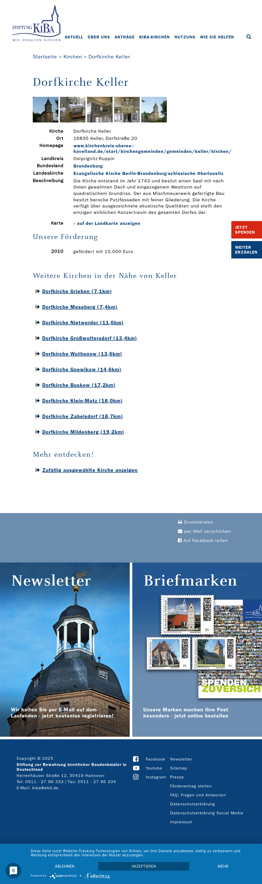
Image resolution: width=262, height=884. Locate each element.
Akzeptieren (144, 866)
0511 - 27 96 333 (44, 781)
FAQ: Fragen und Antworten (198, 795)
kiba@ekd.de (45, 787)
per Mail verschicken (204, 531)
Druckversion (195, 522)
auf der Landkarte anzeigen (108, 223)
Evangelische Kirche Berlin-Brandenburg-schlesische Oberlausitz (148, 173)
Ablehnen (64, 866)
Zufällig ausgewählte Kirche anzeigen (90, 470)
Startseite (45, 57)
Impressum (181, 821)
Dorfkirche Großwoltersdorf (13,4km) (89, 338)
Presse (177, 777)
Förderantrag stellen (191, 786)
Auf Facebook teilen (203, 540)
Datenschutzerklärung (192, 804)
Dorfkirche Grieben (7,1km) (77, 291)
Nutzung (184, 37)
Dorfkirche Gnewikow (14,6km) (82, 369)
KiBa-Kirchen (154, 37)
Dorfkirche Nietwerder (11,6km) (83, 322)
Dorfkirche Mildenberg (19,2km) (83, 432)
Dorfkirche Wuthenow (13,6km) (82, 354)
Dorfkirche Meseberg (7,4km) (80, 307)
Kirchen (72, 57)
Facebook (155, 759)
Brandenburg (88, 166)
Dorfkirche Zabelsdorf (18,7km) (82, 416)
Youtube (154, 768)
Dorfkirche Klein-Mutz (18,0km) (82, 401)
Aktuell (74, 37)
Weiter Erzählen (246, 250)
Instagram (156, 777)
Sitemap (178, 768)
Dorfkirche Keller (109, 57)
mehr (223, 866)
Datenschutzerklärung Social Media (206, 812)
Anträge (125, 37)
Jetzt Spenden (245, 230)
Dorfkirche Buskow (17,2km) (79, 385)
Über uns (99, 37)
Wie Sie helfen (217, 37)
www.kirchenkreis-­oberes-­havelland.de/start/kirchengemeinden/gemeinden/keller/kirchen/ (152, 148)
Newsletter (181, 759)
